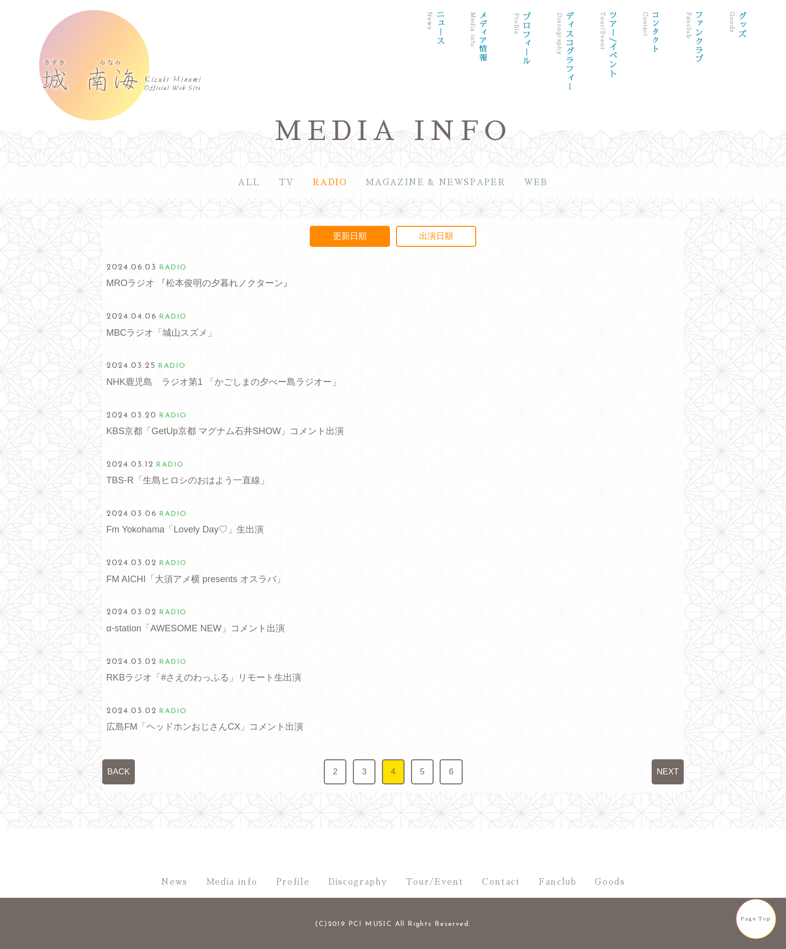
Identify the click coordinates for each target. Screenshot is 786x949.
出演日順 (436, 236)
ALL (249, 182)
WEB (536, 182)
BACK (118, 771)
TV (286, 182)
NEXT (668, 771)
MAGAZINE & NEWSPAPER (435, 182)
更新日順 (350, 236)
